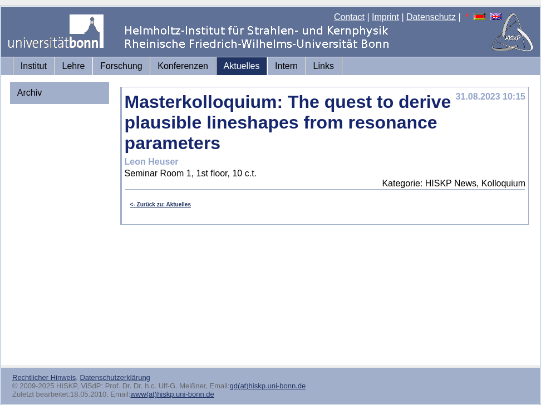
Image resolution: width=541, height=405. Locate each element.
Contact (349, 17)
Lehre (73, 66)
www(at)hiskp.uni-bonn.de (172, 394)
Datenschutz (431, 17)
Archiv (29, 92)
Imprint (385, 17)
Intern (286, 66)
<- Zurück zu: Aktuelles (160, 204)
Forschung (121, 66)
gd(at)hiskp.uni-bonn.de (268, 386)
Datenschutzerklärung (115, 377)
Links (323, 66)
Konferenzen (183, 66)
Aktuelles (242, 66)
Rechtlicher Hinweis (44, 377)
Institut (34, 66)
